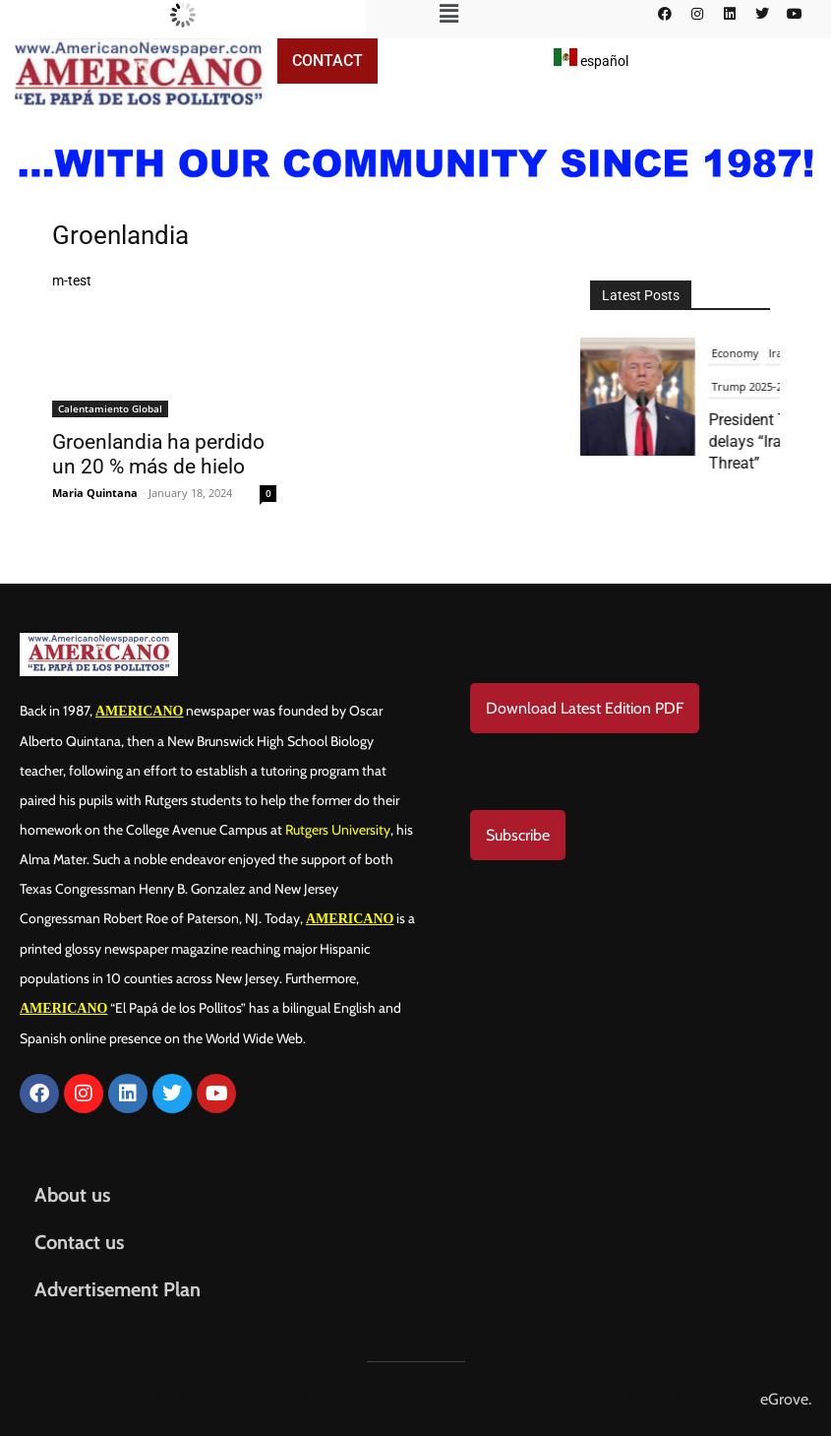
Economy (739, 352)
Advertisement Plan (117, 1289)
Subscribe (518, 835)
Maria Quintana (95, 492)
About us (72, 1195)
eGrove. (785, 1399)
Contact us (79, 1242)
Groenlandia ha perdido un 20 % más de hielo (158, 454)
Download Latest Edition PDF (584, 708)
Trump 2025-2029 (760, 386)
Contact (327, 60)
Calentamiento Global (110, 408)
